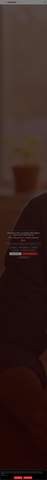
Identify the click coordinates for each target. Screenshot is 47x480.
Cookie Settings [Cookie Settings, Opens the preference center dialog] (18, 477)
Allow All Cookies (28, 477)
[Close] (45, 471)
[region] (23, 475)
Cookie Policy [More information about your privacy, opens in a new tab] (4, 475)
